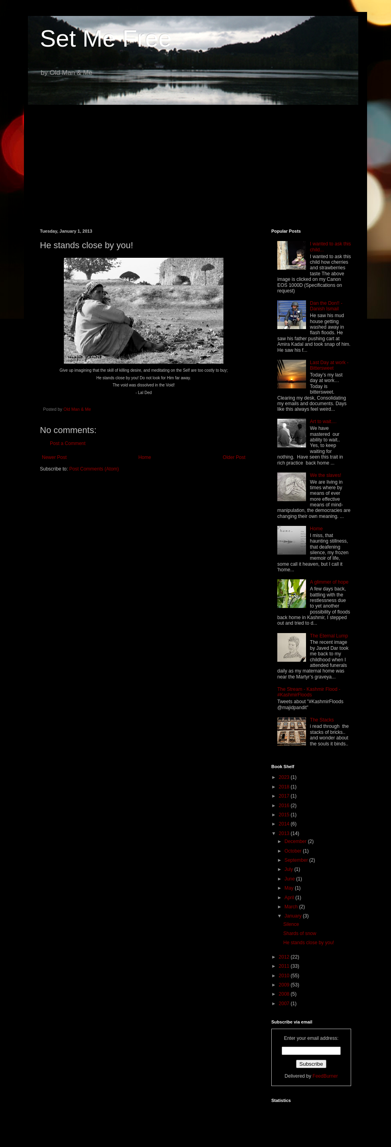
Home (144, 457)
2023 (285, 777)
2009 (285, 985)
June (290, 879)
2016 (285, 805)
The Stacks (322, 720)
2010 (285, 975)
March (291, 907)
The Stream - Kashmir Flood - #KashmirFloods (308, 692)
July (289, 869)
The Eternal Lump (329, 636)
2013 (285, 833)
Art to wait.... (323, 421)
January (293, 916)
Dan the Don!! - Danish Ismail (326, 306)
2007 (285, 1003)
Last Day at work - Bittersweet (329, 365)
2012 (285, 957)
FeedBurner (325, 1076)
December (296, 841)
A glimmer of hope (329, 582)
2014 (285, 824)
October (293, 851)
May (289, 888)
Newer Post (54, 457)
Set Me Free (106, 38)
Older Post (234, 457)
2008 (285, 994)
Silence (291, 924)
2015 (285, 815)
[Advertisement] (195, 161)
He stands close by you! (308, 942)
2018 (285, 787)
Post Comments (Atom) (94, 469)
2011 (285, 966)
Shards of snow (299, 933)
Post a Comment (67, 443)
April (289, 897)
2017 (285, 796)
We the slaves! (325, 475)
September (296, 860)
